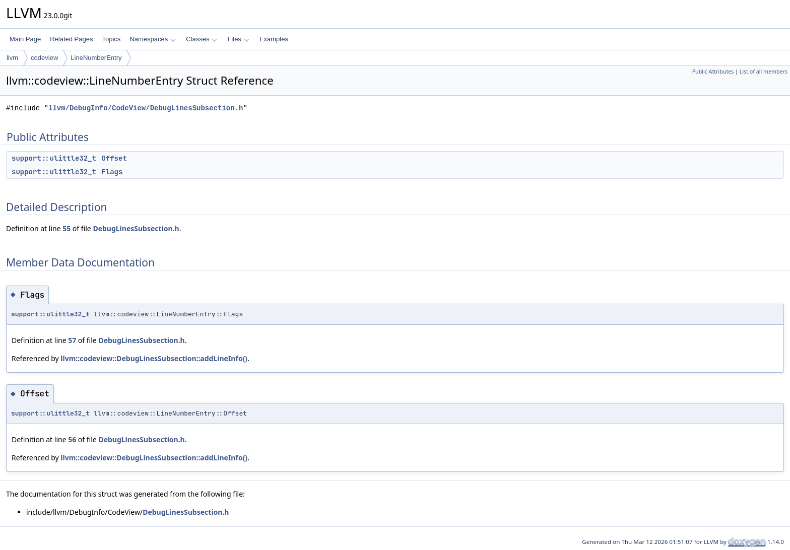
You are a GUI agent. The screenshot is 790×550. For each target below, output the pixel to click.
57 (72, 340)
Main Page (25, 39)
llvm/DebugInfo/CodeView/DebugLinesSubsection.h (145, 108)
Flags (111, 171)
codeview (44, 57)
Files (238, 39)
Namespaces (152, 39)
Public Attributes (713, 71)
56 (72, 439)
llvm (12, 57)
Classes (201, 39)
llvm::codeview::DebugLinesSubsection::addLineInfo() (153, 358)
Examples (273, 39)
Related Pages (71, 39)
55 (66, 228)
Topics (111, 39)
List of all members (763, 71)
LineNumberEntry (96, 57)
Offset (113, 158)
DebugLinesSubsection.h (136, 228)
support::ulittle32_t (54, 158)
